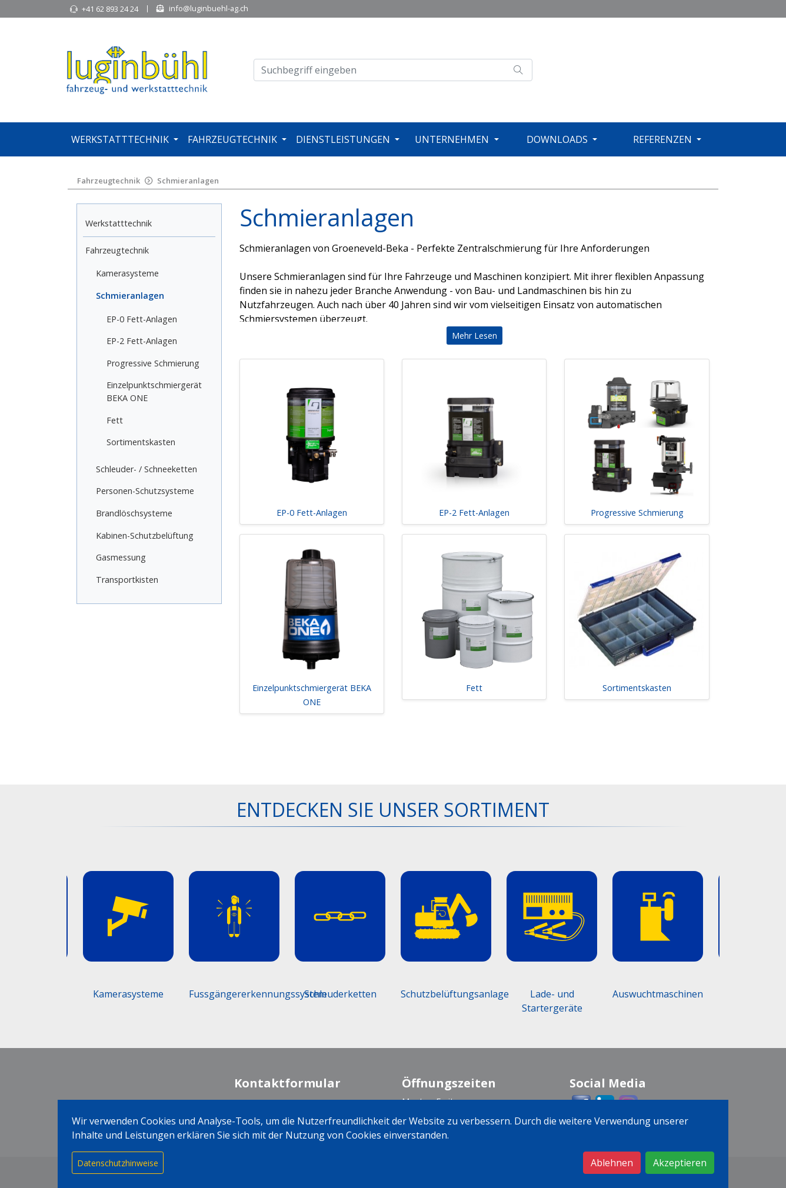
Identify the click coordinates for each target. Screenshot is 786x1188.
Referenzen (662, 139)
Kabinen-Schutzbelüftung (145, 535)
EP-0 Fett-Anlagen (141, 319)
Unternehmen (452, 139)
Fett (114, 420)
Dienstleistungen (343, 139)
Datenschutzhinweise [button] (117, 1163)
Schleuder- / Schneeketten (146, 469)
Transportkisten (127, 579)
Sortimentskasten (140, 442)
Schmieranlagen (188, 180)
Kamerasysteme (127, 273)
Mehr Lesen (474, 335)
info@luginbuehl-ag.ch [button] (208, 8)
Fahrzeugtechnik (232, 139)
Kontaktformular (287, 1083)
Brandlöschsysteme (134, 513)
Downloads (557, 139)
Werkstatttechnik (120, 139)
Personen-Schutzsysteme (145, 490)
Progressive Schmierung (152, 363)
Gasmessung (121, 557)
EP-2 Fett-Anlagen (141, 340)
